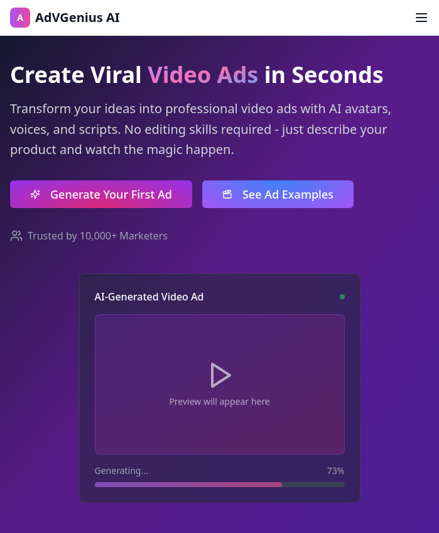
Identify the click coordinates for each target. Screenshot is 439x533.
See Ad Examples (277, 194)
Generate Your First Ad (101, 194)
